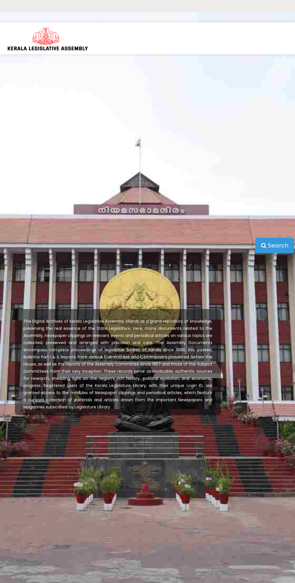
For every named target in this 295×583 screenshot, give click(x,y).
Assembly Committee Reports (43, 548)
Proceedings (43, 512)
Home (43, 500)
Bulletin (43, 536)
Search (274, 122)
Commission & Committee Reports (43, 560)
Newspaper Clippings (43, 572)
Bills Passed (43, 524)
